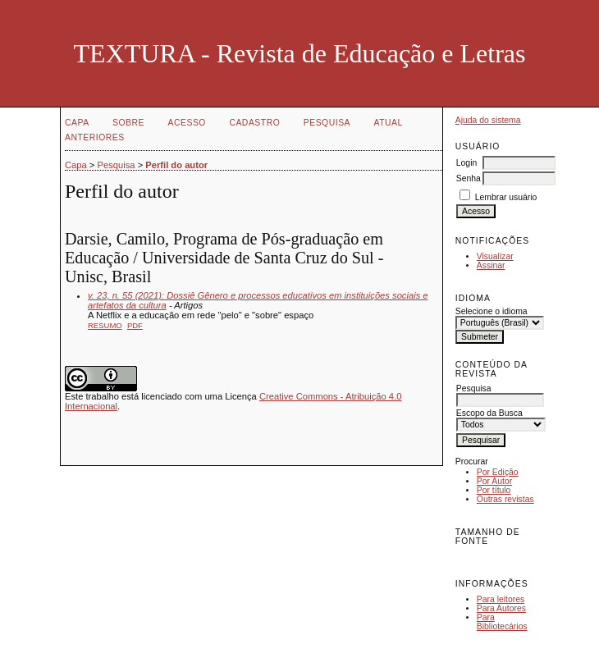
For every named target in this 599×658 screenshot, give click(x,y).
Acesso (187, 122)
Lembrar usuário (506, 197)
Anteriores (95, 137)
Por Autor (494, 481)
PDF (135, 325)
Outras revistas (505, 499)
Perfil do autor (176, 165)
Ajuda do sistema (488, 120)
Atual (388, 122)
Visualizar (495, 256)
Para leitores (500, 599)
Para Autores (501, 608)
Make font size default (496, 559)
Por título (494, 490)
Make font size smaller (470, 559)
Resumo (105, 325)
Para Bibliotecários (502, 622)
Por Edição (498, 472)
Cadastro (254, 122)
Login (466, 162)
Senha (468, 178)
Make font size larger (522, 559)
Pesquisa (327, 122)
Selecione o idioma (491, 311)
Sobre (128, 122)
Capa (77, 122)
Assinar (491, 265)
